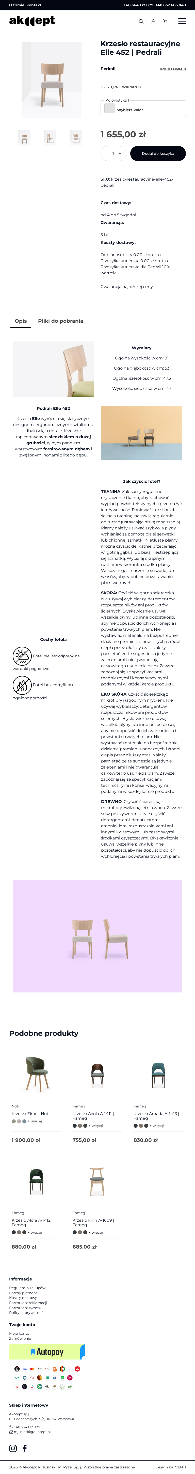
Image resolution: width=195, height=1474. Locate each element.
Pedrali (108, 68)
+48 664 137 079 (138, 5)
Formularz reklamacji (28, 1302)
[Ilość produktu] (113, 153)
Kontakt (33, 5)
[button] (143, 108)
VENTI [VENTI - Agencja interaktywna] (180, 1467)
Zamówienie (20, 1338)
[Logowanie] (153, 21)
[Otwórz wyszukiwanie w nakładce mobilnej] (141, 21)
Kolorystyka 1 (117, 100)
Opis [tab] (21, 321)
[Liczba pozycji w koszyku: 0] (165, 21)
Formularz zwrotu (25, 1308)
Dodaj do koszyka (158, 153)
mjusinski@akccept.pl (30, 1432)
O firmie (16, 5)
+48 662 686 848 (170, 5)
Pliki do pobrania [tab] (60, 321)
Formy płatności (23, 1293)
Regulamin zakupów (27, 1288)
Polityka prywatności (27, 1312)
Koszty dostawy (23, 1297)
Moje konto (19, 1333)
